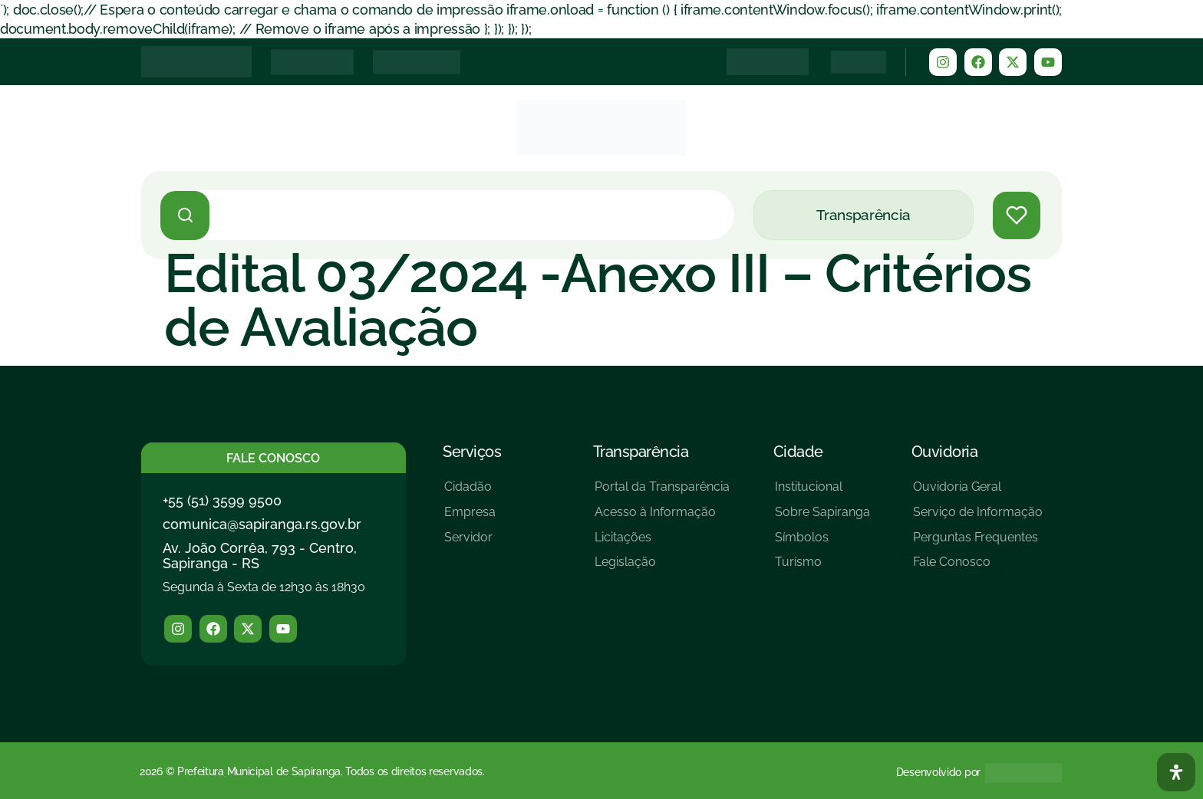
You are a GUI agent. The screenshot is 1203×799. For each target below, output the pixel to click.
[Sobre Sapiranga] (822, 518)
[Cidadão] (469, 492)
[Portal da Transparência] (662, 492)
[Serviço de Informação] (977, 518)
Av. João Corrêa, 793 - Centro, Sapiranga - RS (260, 555)
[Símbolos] (822, 543)
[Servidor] (469, 543)
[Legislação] (662, 567)
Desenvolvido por (938, 772)
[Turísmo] (822, 567)
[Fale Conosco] (977, 567)
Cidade (798, 451)
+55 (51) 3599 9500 (222, 500)
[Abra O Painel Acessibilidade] (1176, 772)
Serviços (472, 451)
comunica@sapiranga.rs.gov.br (262, 524)
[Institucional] (822, 492)
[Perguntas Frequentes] (977, 543)
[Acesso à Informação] (662, 518)
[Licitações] (662, 543)
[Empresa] (469, 518)
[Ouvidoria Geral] (977, 492)
